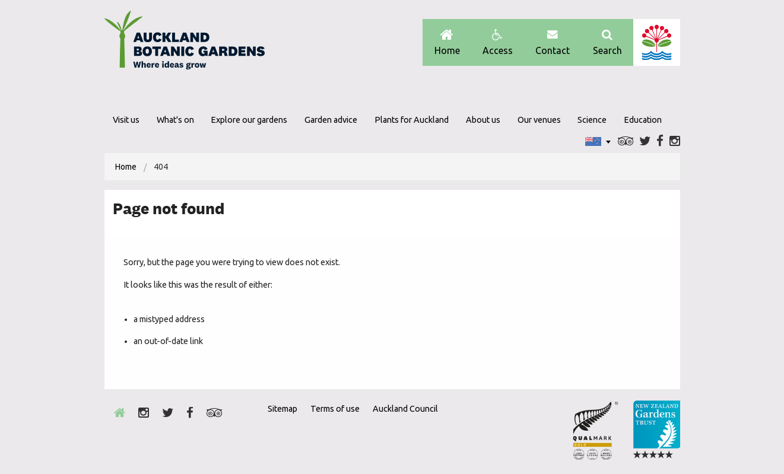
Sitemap (282, 408)
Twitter (644, 141)
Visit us (126, 120)
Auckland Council (656, 42)
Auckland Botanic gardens (184, 43)
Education (643, 120)
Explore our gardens (249, 120)
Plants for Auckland (411, 120)
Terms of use (335, 408)
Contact (552, 42)
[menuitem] (126, 166)
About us (483, 120)
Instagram (674, 141)
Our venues (539, 120)
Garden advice (330, 120)
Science (592, 120)
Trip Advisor (626, 141)
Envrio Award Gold (595, 430)
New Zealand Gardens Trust (656, 430)
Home (447, 42)
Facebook (660, 141)
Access (498, 42)
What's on (175, 120)
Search (607, 42)
